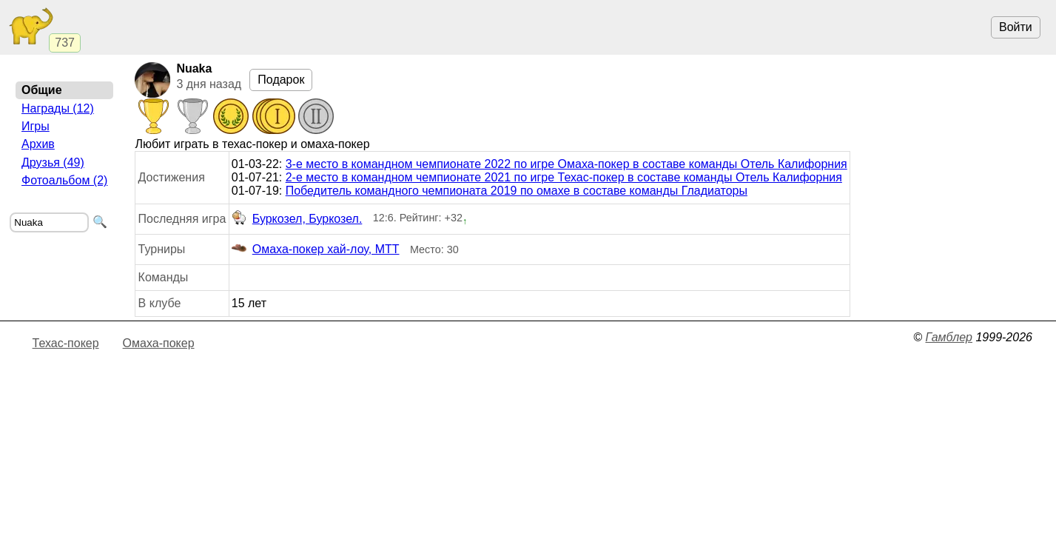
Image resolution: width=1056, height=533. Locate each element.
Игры (35, 126)
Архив (38, 144)
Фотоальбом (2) (64, 180)
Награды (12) (57, 108)
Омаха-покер (159, 343)
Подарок (281, 79)
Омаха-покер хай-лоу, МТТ (316, 249)
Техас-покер (66, 343)
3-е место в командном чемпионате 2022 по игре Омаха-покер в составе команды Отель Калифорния (566, 164)
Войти (1015, 27)
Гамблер (948, 337)
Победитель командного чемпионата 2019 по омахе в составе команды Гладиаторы (516, 190)
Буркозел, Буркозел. (297, 219)
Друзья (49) (52, 162)
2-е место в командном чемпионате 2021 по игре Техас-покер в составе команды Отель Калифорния (564, 177)
